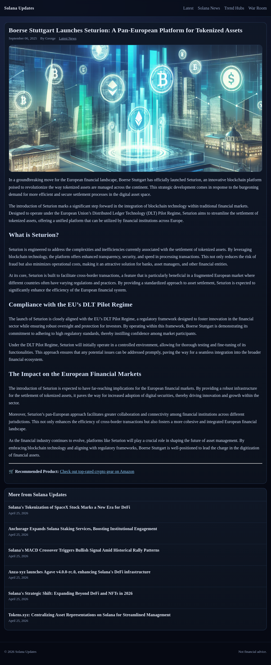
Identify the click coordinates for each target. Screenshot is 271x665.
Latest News (67, 38)
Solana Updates (19, 8)
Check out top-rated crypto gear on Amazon (97, 471)
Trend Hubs (234, 8)
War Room (258, 8)
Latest (188, 8)
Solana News (209, 8)
